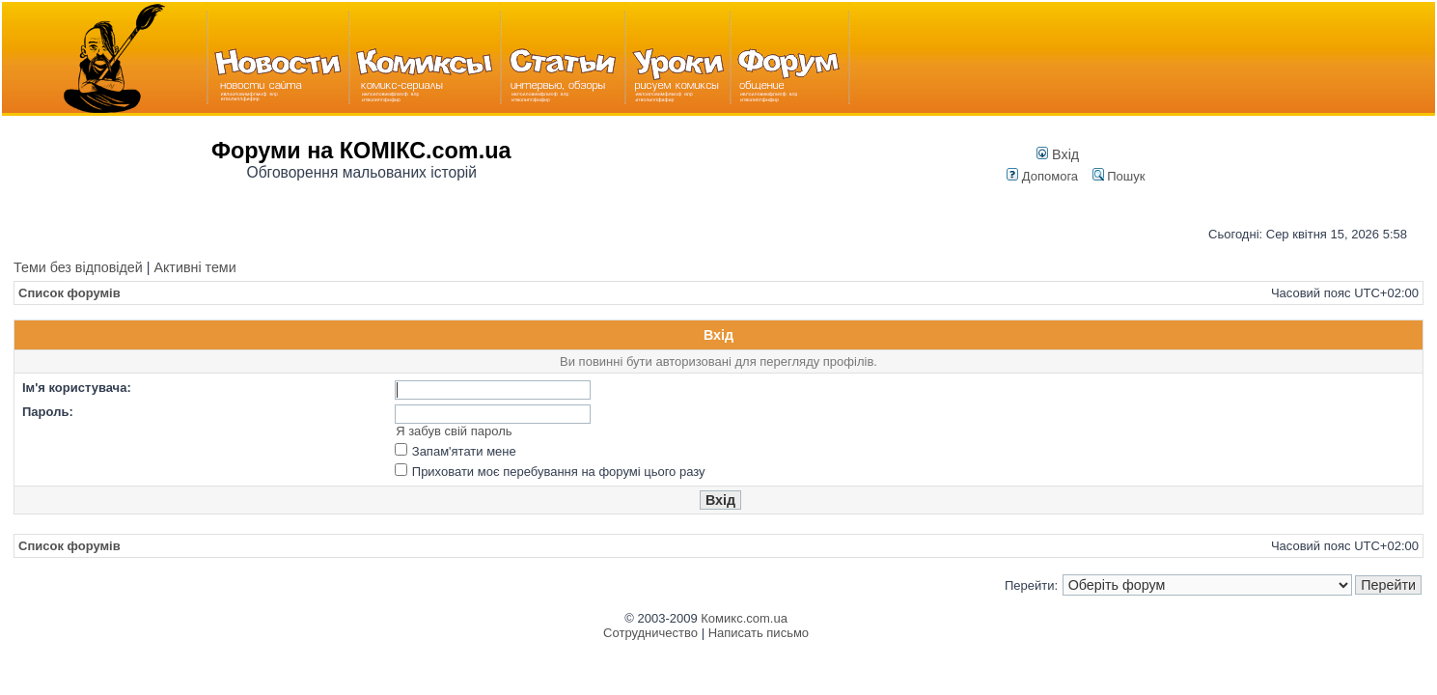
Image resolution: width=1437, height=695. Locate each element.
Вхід (1057, 154)
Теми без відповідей (78, 267)
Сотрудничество (650, 633)
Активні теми (194, 267)
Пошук (1119, 176)
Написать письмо (758, 633)
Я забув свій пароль (453, 431)
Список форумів (69, 293)
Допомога (1042, 176)
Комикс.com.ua (744, 618)
